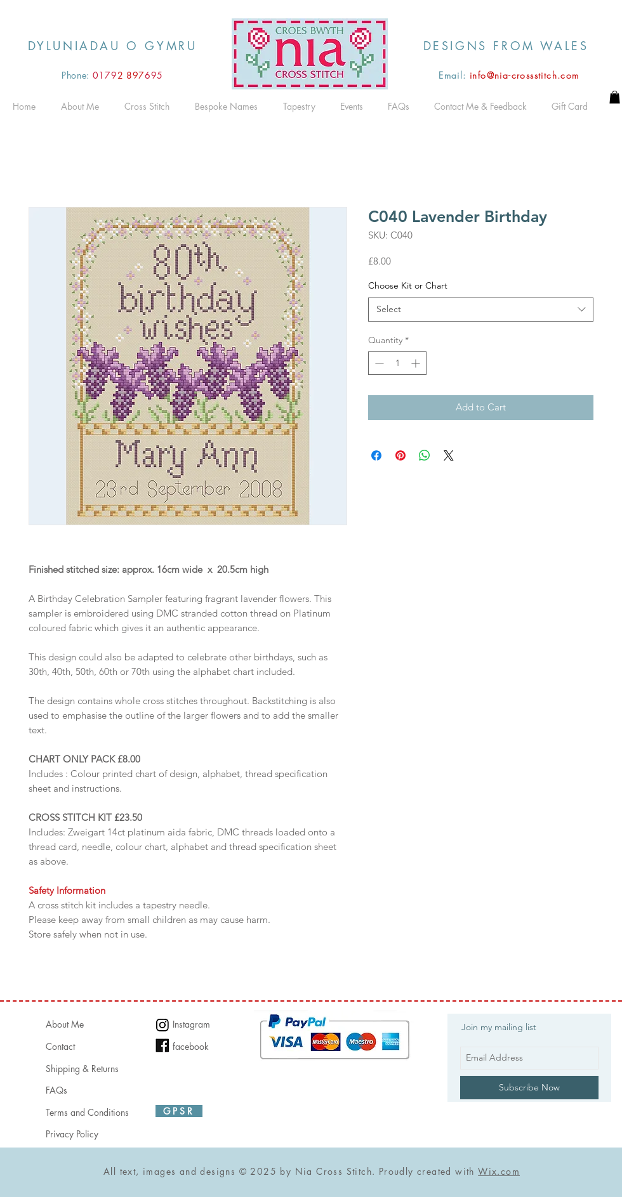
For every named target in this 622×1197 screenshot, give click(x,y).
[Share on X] (448, 455)
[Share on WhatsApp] (424, 455)
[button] (614, 97)
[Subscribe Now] (529, 1087)
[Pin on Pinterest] (400, 455)
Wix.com (499, 1171)
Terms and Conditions (87, 1112)
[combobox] (480, 310)
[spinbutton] (397, 363)
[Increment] (417, 363)
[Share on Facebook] (376, 455)
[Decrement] (378, 363)
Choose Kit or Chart (407, 285)
